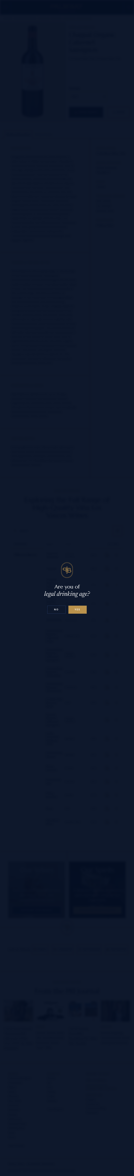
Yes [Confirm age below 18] (77, 609)
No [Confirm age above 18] (56, 609)
